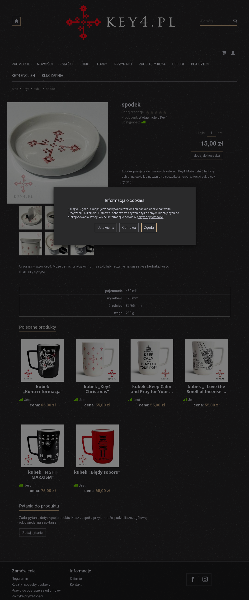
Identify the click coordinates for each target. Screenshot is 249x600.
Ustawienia (106, 227)
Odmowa (129, 227)
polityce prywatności (150, 217)
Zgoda (149, 227)
